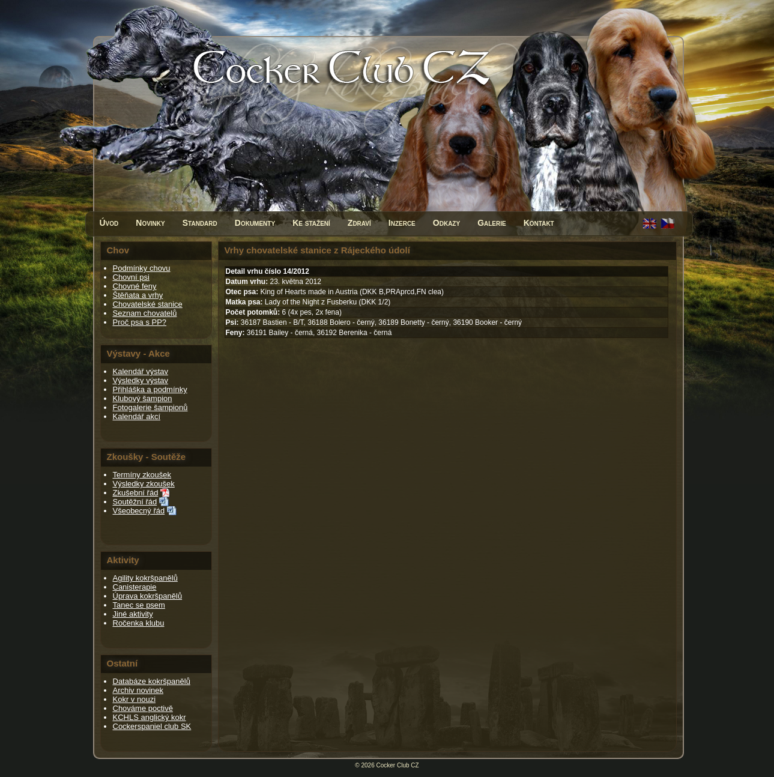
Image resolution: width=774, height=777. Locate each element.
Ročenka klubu (139, 622)
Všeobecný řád (139, 510)
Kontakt (539, 223)
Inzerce (402, 223)
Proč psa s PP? (140, 322)
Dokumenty (255, 223)
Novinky (150, 223)
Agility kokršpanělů (145, 577)
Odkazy (446, 223)
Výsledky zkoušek (144, 483)
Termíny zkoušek (142, 474)
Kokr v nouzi (134, 699)
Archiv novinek (138, 690)
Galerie (491, 223)
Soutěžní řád (135, 501)
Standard (200, 223)
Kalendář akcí (137, 416)
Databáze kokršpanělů (151, 681)
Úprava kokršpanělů (148, 595)
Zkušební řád (136, 492)
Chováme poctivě (143, 708)
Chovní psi (131, 277)
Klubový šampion (142, 398)
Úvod (109, 223)
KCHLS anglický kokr (149, 717)
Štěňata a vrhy (138, 295)
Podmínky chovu (142, 268)
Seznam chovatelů (145, 313)
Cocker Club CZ (397, 765)
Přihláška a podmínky (150, 389)
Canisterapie (135, 586)
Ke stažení (311, 223)
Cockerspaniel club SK (152, 726)
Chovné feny (135, 286)
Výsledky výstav (140, 380)
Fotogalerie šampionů (150, 407)
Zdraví (359, 223)
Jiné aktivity (133, 613)
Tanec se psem (139, 604)
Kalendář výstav (141, 371)
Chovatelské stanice (148, 304)
